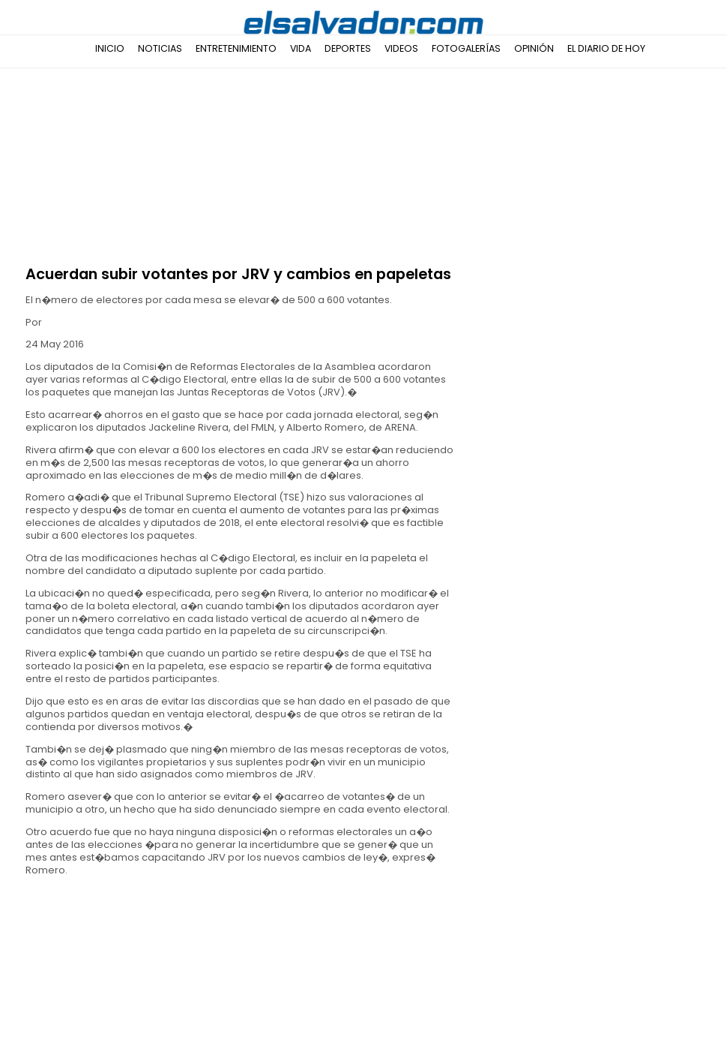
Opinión (534, 48)
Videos (401, 48)
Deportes (348, 48)
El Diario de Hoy (606, 48)
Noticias (160, 48)
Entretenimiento (236, 48)
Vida (300, 48)
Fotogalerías (466, 48)
